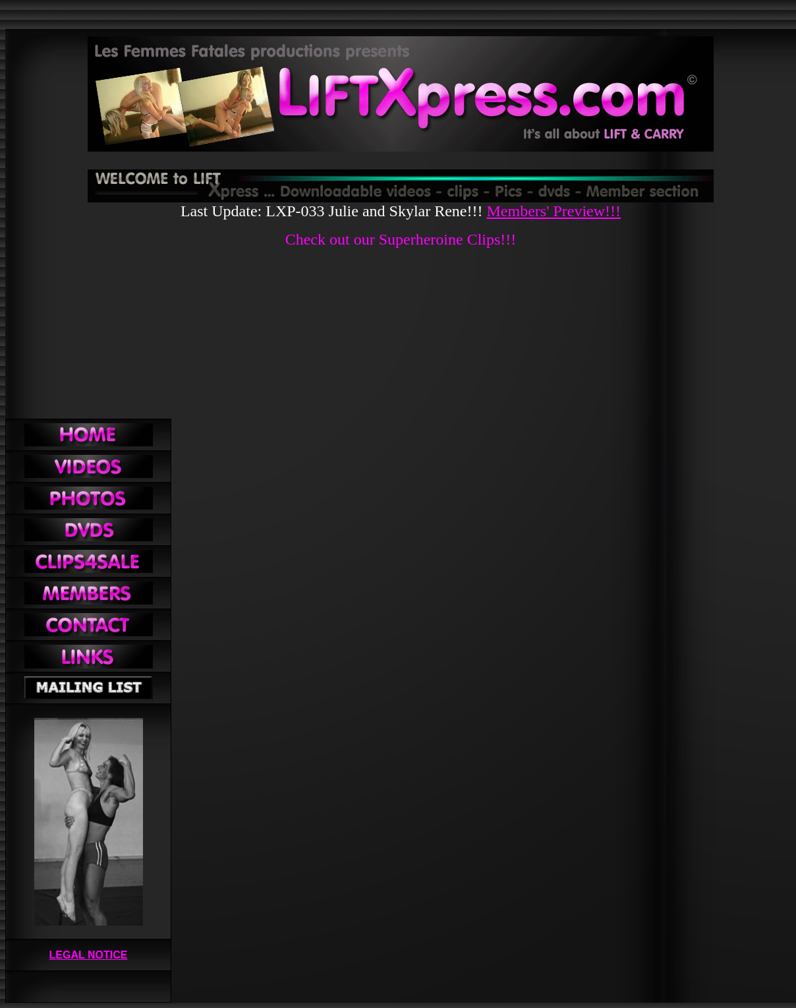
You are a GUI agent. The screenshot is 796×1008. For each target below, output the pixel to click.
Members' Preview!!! (553, 211)
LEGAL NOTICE (88, 955)
